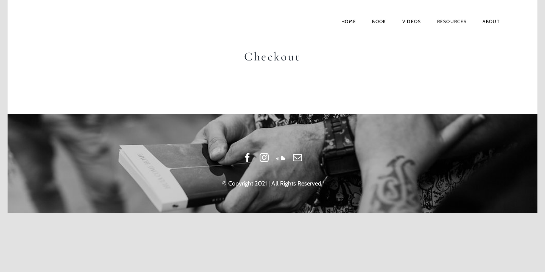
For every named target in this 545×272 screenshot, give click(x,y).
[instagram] (264, 157)
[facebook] (247, 157)
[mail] (297, 157)
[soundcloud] (280, 157)
